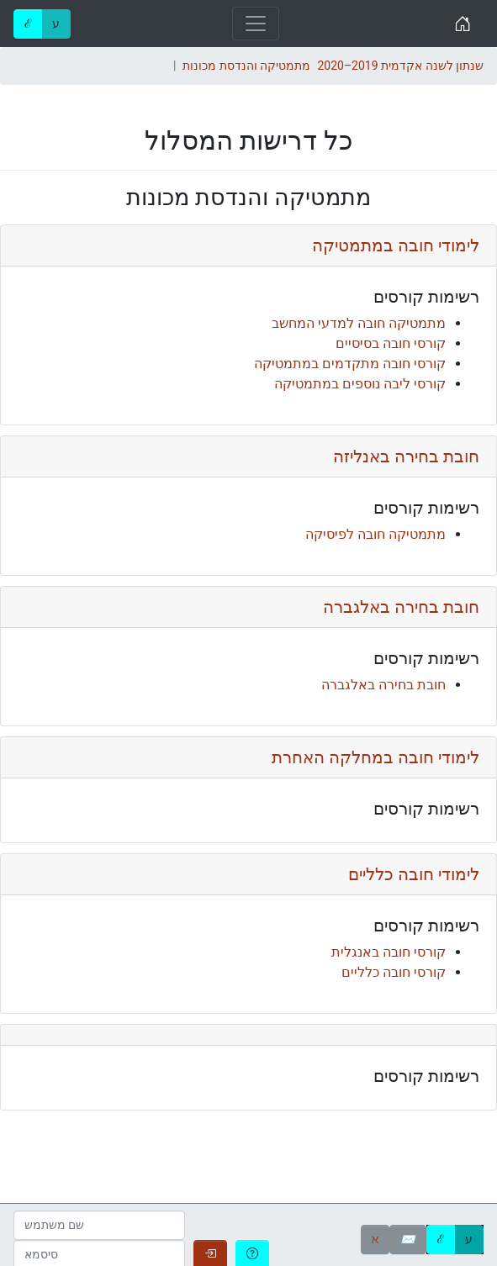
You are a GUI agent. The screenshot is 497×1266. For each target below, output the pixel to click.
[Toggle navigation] (255, 23)
